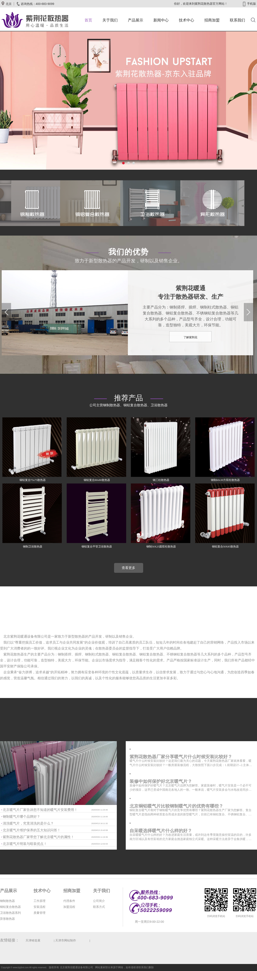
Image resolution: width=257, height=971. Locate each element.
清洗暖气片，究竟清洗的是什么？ (28, 823)
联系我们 (237, 20)
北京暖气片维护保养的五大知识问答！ (32, 830)
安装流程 (39, 906)
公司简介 (99, 901)
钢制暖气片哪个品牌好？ (21, 816)
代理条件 (69, 901)
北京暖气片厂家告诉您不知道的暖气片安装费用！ (40, 810)
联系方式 (99, 906)
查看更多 (128, 568)
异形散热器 (7, 918)
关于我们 (110, 20)
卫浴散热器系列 (10, 912)
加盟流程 (69, 906)
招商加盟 (212, 20)
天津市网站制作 (65, 940)
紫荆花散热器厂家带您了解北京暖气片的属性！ (38, 837)
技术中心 (186, 20)
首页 (88, 20)
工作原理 (39, 901)
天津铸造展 (32, 940)
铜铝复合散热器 (10, 906)
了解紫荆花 (190, 337)
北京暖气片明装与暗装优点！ (25, 844)
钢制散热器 (7, 901)
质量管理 (39, 912)
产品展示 (135, 20)
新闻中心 (161, 20)
